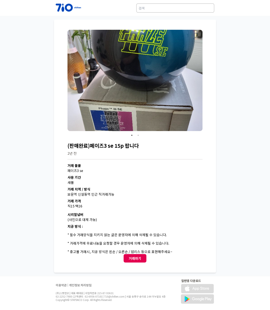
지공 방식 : (75, 226)
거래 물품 (74, 165)
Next (206, 81)
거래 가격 (74, 200)
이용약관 (61, 285)
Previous (64, 81)
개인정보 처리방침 (80, 285)
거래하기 (135, 258)
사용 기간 (74, 177)
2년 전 (72, 153)
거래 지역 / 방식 (79, 189)
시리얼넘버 (75, 214)
